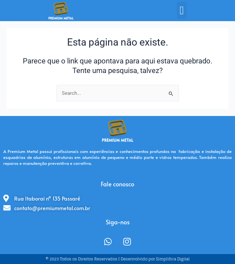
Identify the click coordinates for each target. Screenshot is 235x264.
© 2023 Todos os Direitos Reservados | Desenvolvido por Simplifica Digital (118, 258)
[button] (181, 10)
